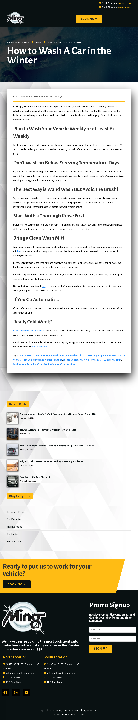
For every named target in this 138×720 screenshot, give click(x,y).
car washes (72, 355)
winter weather (67, 364)
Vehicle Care (14, 541)
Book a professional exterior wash (29, 330)
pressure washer (43, 360)
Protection (39, 97)
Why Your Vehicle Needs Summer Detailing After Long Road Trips (51, 461)
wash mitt (116, 360)
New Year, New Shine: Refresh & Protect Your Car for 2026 (48, 430)
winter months (51, 364)
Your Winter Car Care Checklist (35, 477)
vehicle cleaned (70, 360)
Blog (38, 42)
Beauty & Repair (21, 97)
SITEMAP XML (78, 715)
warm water (85, 360)
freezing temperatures (99, 355)
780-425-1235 (124, 3)
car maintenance (40, 355)
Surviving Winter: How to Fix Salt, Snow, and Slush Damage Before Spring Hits (58, 414)
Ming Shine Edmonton (18, 42)
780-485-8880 (124, 7)
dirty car (83, 355)
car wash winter (57, 355)
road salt (57, 360)
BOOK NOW (89, 19)
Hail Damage (14, 526)
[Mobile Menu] (129, 19)
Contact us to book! (40, 347)
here (19, 251)
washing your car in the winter (28, 364)
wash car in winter (101, 360)
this (43, 286)
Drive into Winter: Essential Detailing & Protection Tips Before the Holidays (57, 445)
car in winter (24, 355)
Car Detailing (14, 519)
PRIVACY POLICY (61, 715)
